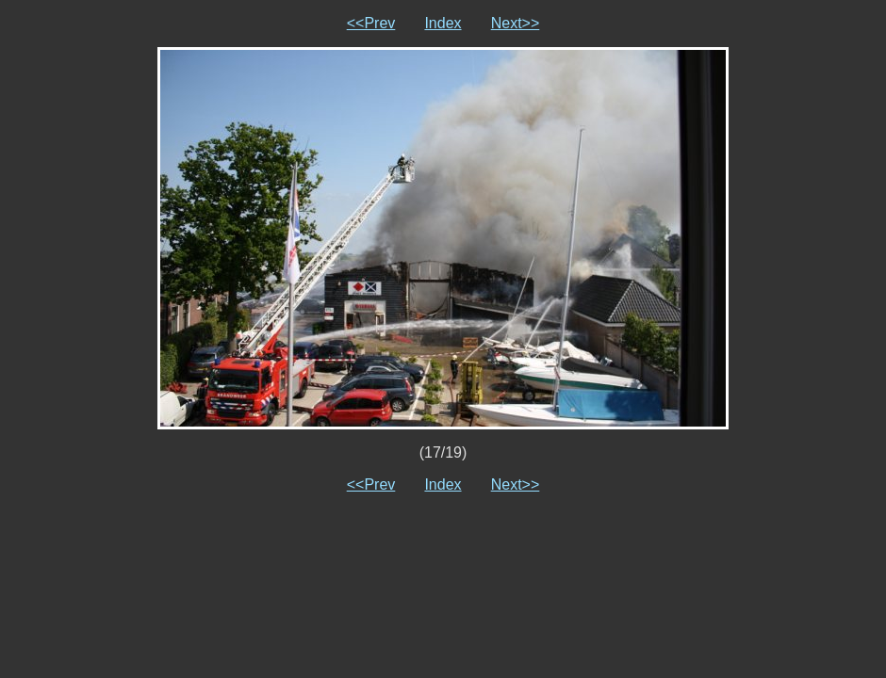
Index (442, 23)
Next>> (515, 23)
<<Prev (371, 23)
